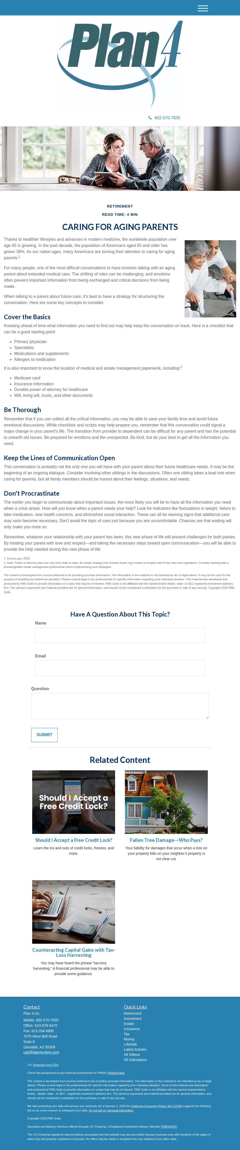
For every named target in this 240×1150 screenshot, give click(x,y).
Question (40, 689)
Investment (132, 1019)
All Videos (132, 1055)
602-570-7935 (164, 118)
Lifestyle (130, 1044)
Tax (127, 1034)
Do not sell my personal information (111, 1110)
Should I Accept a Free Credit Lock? (73, 840)
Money (129, 1039)
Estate (129, 1024)
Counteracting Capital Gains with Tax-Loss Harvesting (73, 952)
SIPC (173, 1126)
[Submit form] (44, 735)
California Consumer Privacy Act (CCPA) (156, 1106)
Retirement (132, 1013)
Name (40, 623)
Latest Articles (135, 1049)
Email (40, 656)
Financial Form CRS (45, 1064)
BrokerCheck (116, 1072)
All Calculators (135, 1060)
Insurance (132, 1029)
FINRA (165, 1126)
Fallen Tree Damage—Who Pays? (166, 840)
